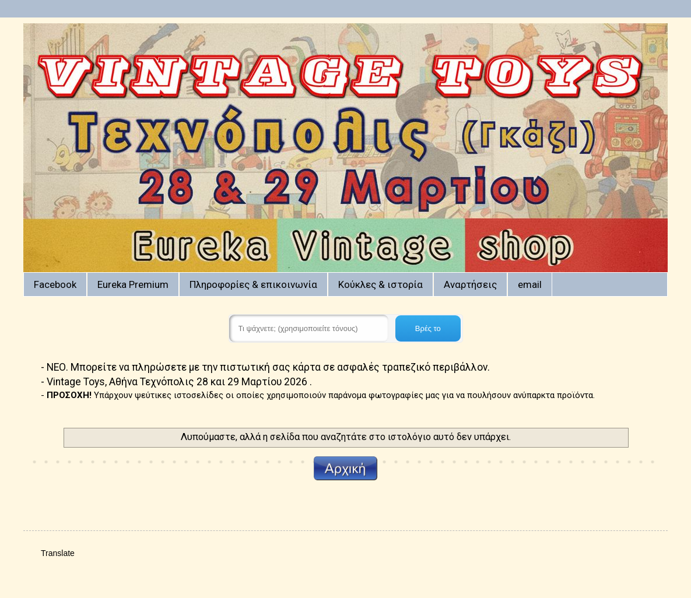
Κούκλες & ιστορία (380, 284)
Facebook (55, 284)
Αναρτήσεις (470, 284)
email (530, 284)
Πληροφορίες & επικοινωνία (253, 284)
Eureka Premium (133, 284)
